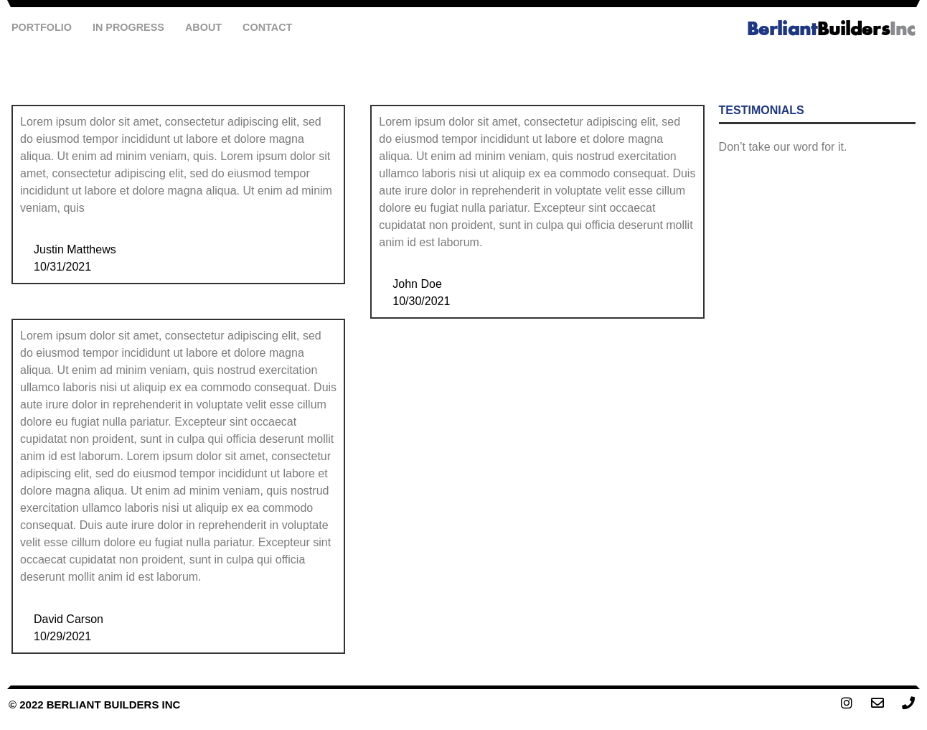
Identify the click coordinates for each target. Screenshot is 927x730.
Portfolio (41, 27)
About (203, 27)
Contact (267, 27)
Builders (831, 30)
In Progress (128, 27)
